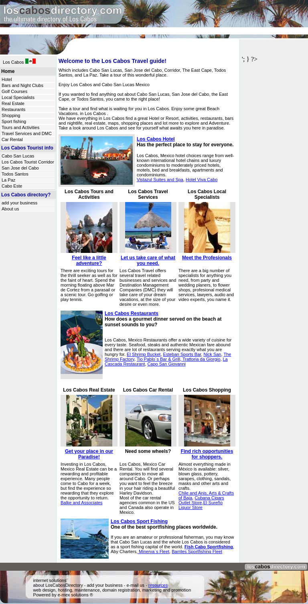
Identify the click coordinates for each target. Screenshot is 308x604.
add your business (19, 202)
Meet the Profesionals (207, 258)
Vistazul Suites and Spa (160, 179)
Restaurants (13, 109)
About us (10, 208)
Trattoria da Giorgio (201, 359)
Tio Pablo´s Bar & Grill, (159, 359)
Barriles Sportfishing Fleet (197, 551)
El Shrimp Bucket (143, 354)
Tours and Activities (20, 127)
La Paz (8, 180)
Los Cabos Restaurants (131, 313)
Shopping (11, 115)
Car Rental (12, 139)
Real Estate (13, 103)
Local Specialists (18, 97)
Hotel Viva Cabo (201, 179)
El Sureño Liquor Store (200, 505)
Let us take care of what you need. (148, 260)
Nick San (212, 354)
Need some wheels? (148, 451)
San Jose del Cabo (20, 168)
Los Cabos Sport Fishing (139, 521)
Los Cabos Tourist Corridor (28, 162)
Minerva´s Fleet (153, 551)
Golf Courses (14, 91)
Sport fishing (14, 121)
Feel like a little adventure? (89, 260)
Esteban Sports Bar (182, 354)
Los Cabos (14, 62)
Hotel (7, 79)
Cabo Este (12, 186)
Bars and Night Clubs (22, 85)
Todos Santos (15, 174)
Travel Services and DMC (27, 133)
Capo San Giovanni (166, 364)
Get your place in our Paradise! (89, 454)
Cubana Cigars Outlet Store (201, 500)
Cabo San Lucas (18, 156)
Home (7, 71)
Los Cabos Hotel (156, 139)
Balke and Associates (82, 502)
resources (158, 585)
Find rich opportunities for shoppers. (207, 454)
